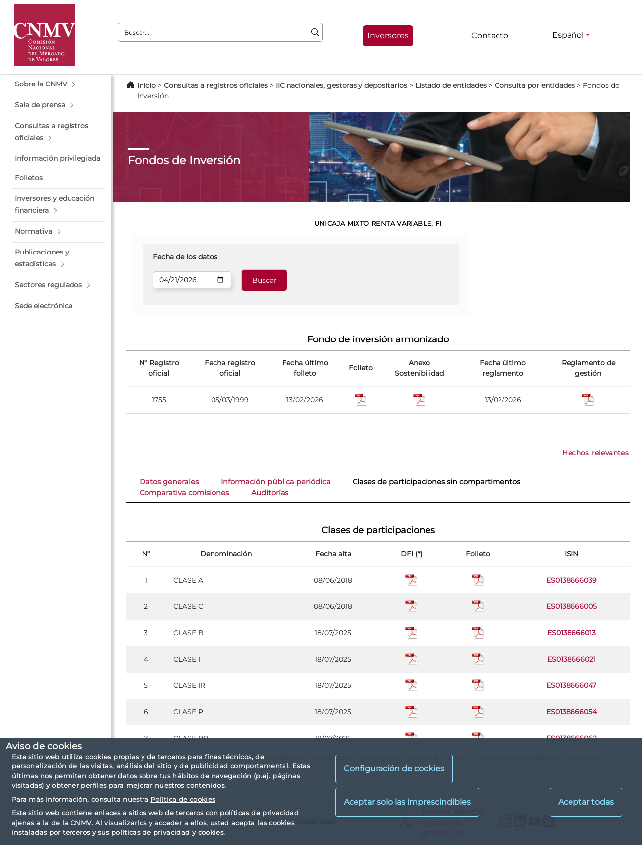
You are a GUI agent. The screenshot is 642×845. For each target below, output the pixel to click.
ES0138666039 (571, 580)
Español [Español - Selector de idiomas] (568, 35)
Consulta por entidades (535, 85)
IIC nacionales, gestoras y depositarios (341, 85)
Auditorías (269, 492)
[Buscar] (315, 32)
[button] (58, 84)
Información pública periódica (276, 481)
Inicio (146, 85)
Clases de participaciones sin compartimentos (436, 481)
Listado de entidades (451, 85)
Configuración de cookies (394, 768)
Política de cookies (182, 799)
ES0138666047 (571, 685)
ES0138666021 (571, 659)
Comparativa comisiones (184, 492)
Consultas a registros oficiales (216, 85)
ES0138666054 (571, 711)
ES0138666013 (571, 632)
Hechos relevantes (595, 453)
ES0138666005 (571, 606)
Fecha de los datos (185, 257)
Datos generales (169, 481)
